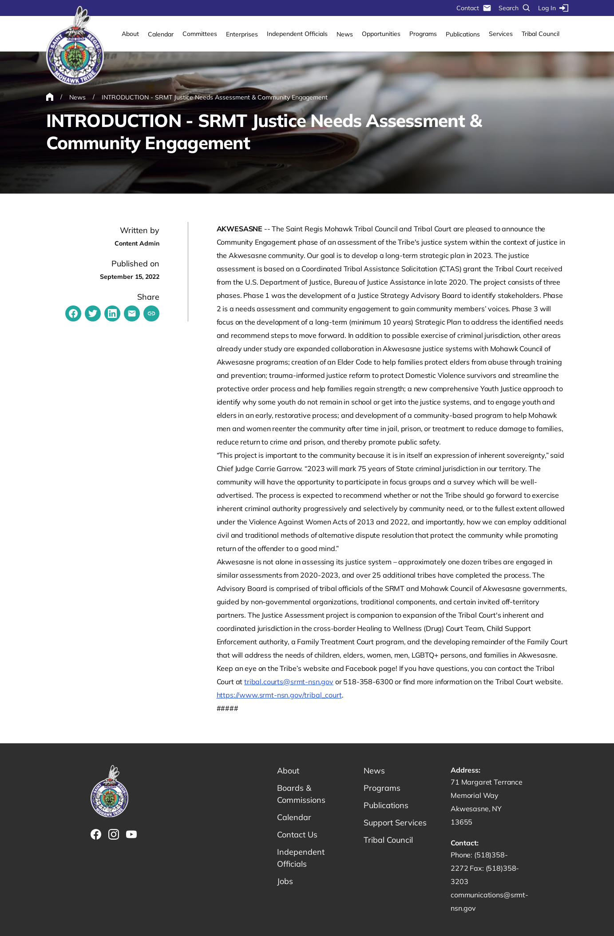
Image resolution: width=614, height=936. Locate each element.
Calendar (161, 34)
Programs (423, 34)
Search (515, 8)
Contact (473, 8)
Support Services (395, 822)
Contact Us (297, 834)
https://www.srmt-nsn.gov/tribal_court (279, 694)
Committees (199, 34)
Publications (463, 34)
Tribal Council (540, 34)
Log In (553, 8)
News (345, 34)
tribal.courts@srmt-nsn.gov (288, 681)
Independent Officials (297, 34)
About (130, 34)
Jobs (285, 881)
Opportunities (381, 34)
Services (501, 34)
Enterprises (242, 34)
